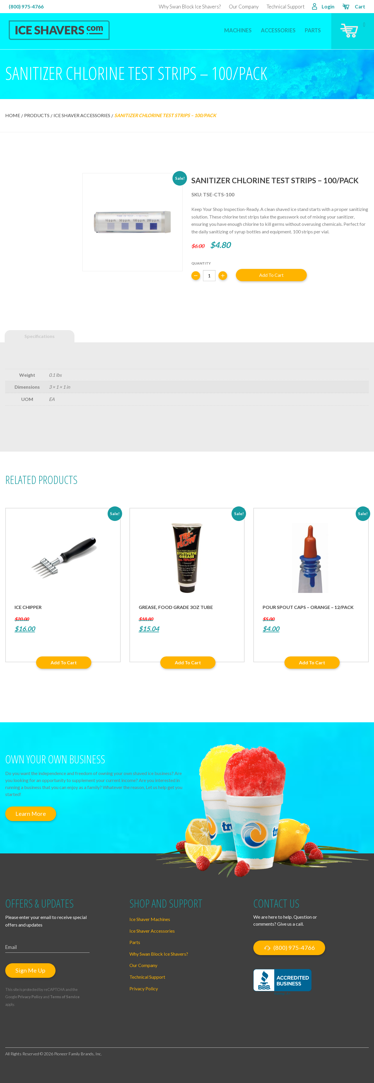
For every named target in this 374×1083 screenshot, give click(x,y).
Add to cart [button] (64, 662)
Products (36, 115)
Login (323, 7)
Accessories (278, 30)
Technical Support (285, 6)
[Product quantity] (209, 275)
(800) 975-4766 (26, 6)
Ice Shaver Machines (149, 919)
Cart (353, 7)
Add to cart (271, 275)
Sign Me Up (30, 970)
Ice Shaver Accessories (82, 115)
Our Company (244, 6)
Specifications (39, 336)
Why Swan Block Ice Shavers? (190, 6)
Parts (313, 30)
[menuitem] (238, 26)
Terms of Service (65, 996)
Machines (238, 30)
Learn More (30, 813)
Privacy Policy (30, 996)
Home (12, 115)
